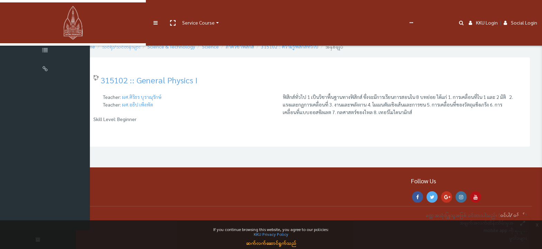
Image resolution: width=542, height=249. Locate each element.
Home (108, 46)
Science (230, 46)
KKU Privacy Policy (271, 234)
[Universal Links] (45, 70)
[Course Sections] (45, 32)
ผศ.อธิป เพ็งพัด (157, 104)
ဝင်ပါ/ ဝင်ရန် (512, 215)
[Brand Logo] (45, 11)
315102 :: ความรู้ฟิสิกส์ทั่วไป (309, 46)
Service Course (142, 11)
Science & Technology (191, 46)
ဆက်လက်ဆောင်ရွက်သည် (271, 243)
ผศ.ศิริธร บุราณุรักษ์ (161, 97)
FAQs (255, 11)
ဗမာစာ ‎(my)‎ (277, 11)
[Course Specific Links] (45, 51)
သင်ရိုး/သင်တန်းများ (141, 46)
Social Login (520, 11)
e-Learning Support (220, 11)
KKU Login (483, 11)
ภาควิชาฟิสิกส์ (259, 46)
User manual (181, 11)
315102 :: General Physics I (168, 79)
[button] (116, 11)
